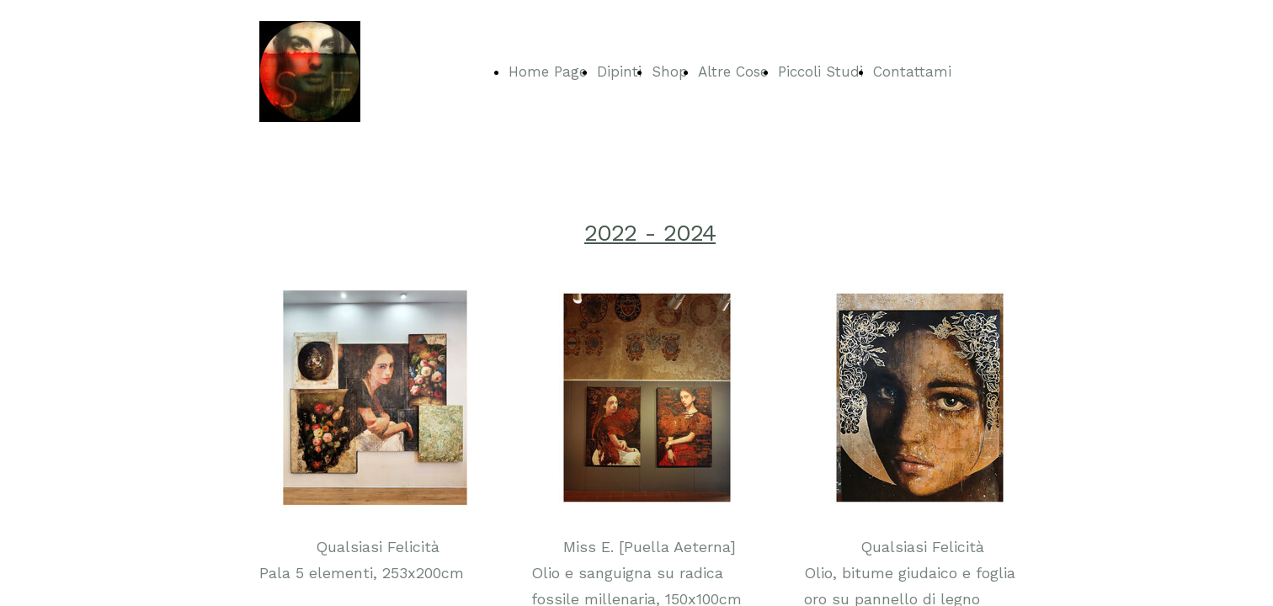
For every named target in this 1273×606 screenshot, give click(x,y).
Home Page (548, 71)
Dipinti (619, 71)
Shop (670, 71)
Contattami (912, 71)
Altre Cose (733, 71)
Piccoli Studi (820, 71)
